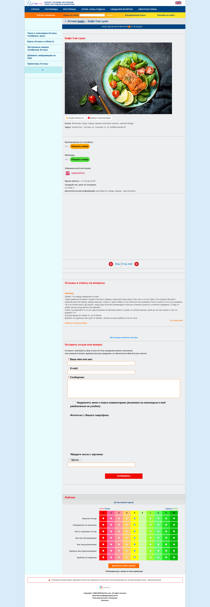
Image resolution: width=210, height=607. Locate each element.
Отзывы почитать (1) (76, 118)
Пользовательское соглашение (105, 598)
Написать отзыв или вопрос (100, 118)
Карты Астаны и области (40, 41)
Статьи (35, 9)
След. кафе (127, 264)
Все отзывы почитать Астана (123, 337)
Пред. (117, 264)
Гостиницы (51, 9)
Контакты (105, 600)
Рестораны (69, 9)
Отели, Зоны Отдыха (93, 9)
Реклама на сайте (166, 15)
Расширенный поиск (135, 15)
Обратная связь (147, 9)
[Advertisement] (123, 226)
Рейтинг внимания (46, 15)
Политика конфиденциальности (105, 596)
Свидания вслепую (121, 9)
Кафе (81, 21)
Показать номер (79, 146)
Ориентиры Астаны (37, 64)
